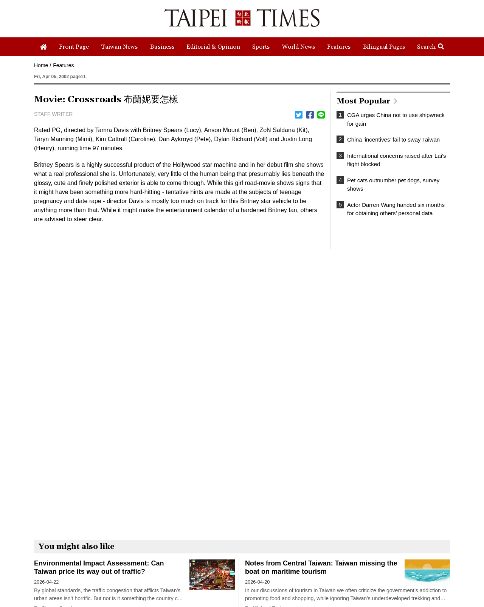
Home (41, 65)
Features (63, 65)
